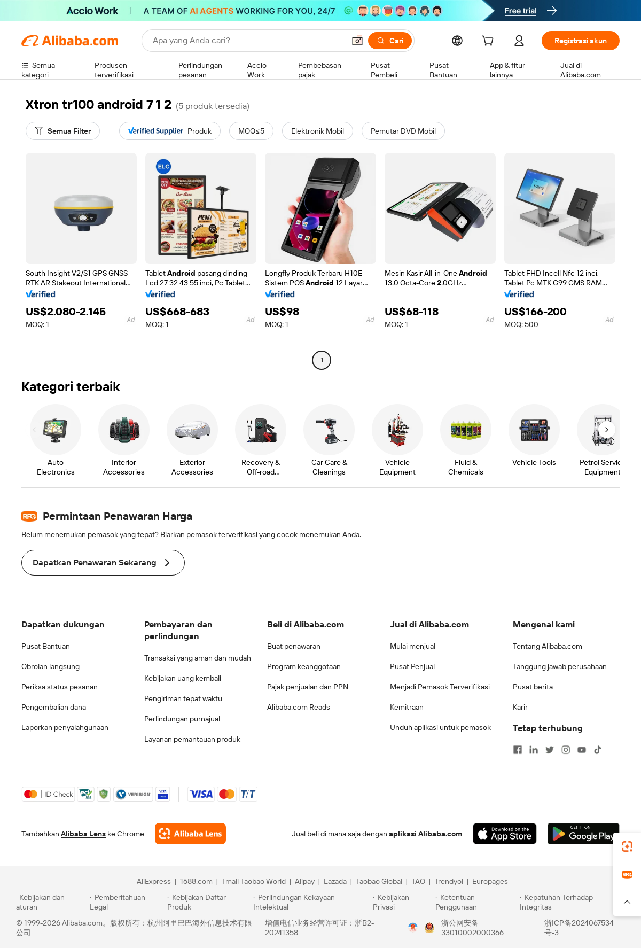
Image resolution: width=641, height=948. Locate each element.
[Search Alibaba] (247, 40)
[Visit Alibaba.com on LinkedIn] (533, 750)
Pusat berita (533, 686)
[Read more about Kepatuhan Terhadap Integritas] (572, 902)
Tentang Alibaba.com (547, 646)
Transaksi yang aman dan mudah (197, 658)
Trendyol (448, 881)
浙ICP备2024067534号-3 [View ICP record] (579, 928)
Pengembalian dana (53, 707)
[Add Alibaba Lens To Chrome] (190, 833)
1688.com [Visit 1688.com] (196, 881)
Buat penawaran (293, 646)
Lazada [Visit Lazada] (335, 881)
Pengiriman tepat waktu (183, 698)
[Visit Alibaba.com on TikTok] (598, 750)
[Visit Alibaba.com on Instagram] (565, 750)
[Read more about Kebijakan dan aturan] (51, 902)
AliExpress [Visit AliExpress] (154, 881)
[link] (627, 846)
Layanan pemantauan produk (192, 739)
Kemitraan (407, 707)
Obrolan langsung (50, 666)
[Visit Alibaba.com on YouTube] (582, 750)
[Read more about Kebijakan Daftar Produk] (208, 902)
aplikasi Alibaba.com (425, 833)
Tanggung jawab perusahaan (560, 666)
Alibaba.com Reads (298, 707)
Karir (520, 707)
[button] (357, 40)
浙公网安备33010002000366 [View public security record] (472, 928)
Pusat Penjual (412, 666)
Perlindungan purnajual (182, 718)
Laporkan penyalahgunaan (64, 727)
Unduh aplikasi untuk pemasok (440, 727)
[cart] (490, 42)
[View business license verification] (413, 927)
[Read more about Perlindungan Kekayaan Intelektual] (311, 902)
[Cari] (390, 40)
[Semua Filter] (63, 131)
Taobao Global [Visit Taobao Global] (379, 881)
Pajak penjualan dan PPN (307, 686)
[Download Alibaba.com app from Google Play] (584, 833)
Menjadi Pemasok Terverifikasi (440, 686)
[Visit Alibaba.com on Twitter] (549, 750)
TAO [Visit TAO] (418, 881)
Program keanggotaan (304, 666)
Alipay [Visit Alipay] (305, 881)
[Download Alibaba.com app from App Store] (505, 833)
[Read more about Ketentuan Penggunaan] (476, 902)
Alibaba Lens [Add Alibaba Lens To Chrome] (83, 833)
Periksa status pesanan (59, 686)
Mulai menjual (412, 646)
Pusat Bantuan (45, 646)
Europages (490, 881)
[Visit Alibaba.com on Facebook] (517, 750)
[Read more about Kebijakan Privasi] (402, 902)
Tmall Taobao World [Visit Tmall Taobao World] (254, 881)
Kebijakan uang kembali (182, 678)
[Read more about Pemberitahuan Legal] (127, 902)
